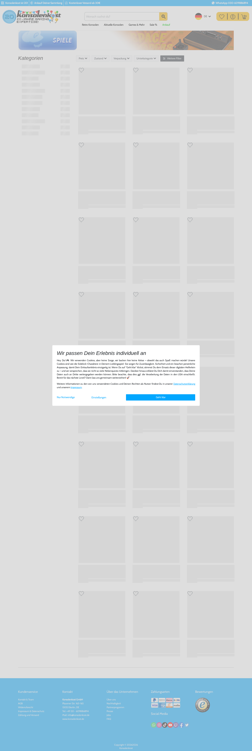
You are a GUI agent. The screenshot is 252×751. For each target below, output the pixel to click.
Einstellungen (99, 397)
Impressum (76, 387)
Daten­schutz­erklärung (184, 383)
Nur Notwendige (66, 397)
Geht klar (160, 397)
